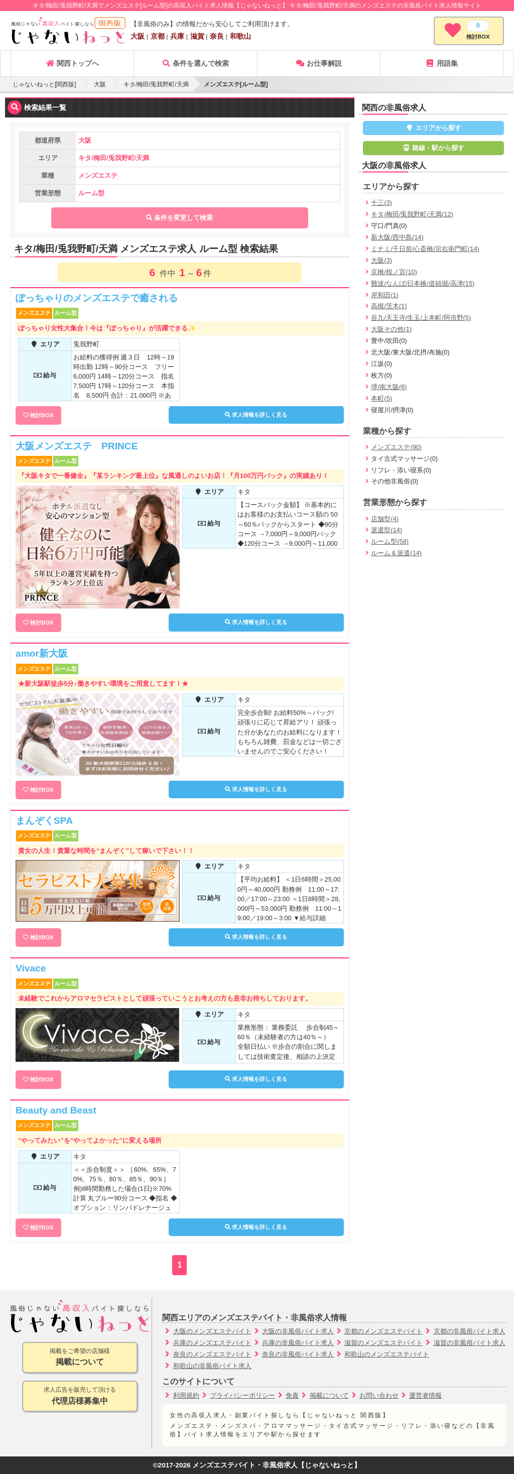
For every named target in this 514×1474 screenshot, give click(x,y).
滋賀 (197, 36)
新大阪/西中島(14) (397, 237)
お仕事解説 (319, 63)
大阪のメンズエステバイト (212, 1331)
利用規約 (186, 1395)
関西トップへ (72, 63)
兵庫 (177, 36)
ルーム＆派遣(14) (396, 553)
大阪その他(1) (391, 329)
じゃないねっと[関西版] (44, 84)
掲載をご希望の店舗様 (80, 1357)
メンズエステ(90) (396, 447)
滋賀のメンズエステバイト (383, 1342)
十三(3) (381, 202)
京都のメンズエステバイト (383, 1331)
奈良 (217, 36)
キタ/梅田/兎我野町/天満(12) (412, 214)
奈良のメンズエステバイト (212, 1354)
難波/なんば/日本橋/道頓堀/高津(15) (422, 283)
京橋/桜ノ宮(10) (394, 272)
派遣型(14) (386, 530)
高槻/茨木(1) (389, 306)
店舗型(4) (385, 519)
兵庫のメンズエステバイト (212, 1342)
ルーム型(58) (390, 541)
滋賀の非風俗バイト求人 (469, 1342)
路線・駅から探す (434, 148)
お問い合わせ (379, 1395)
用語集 (442, 63)
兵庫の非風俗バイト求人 (298, 1342)
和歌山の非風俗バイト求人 (212, 1366)
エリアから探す (433, 128)
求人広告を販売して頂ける (80, 1396)
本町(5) (381, 398)
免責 (292, 1395)
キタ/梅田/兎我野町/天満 (156, 84)
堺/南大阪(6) (389, 387)
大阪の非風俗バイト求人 (298, 1331)
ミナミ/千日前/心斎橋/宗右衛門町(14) (425, 249)
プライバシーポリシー (242, 1395)
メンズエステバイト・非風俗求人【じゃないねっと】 (276, 1465)
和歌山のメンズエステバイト (386, 1354)
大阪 (138, 36)
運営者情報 (425, 1395)
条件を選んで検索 (195, 63)
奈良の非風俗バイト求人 (298, 1354)
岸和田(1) (385, 295)
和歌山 (240, 36)
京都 (158, 36)
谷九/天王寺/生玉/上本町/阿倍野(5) (421, 317)
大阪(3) (381, 260)
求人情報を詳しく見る (256, 415)
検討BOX (41, 415)
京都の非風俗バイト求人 (469, 1331)
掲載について (329, 1395)
